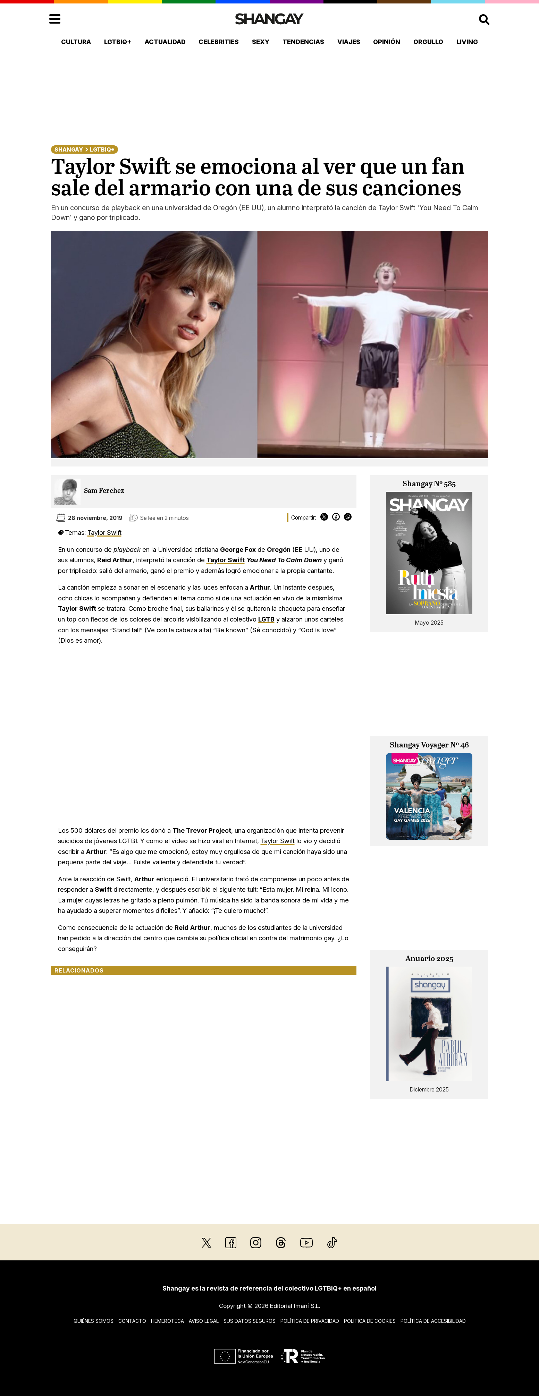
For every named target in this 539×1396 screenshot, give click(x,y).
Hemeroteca (167, 1321)
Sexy (260, 41)
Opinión (386, 41)
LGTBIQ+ (118, 41)
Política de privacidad (309, 1321)
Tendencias (303, 41)
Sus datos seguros (250, 1321)
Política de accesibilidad (433, 1321)
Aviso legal (204, 1321)
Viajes (348, 41)
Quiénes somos (93, 1321)
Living (467, 41)
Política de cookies (370, 1321)
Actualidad (165, 41)
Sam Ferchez (104, 491)
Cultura (76, 41)
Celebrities (219, 41)
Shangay (68, 149)
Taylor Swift (104, 532)
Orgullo (428, 41)
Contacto (132, 1321)
